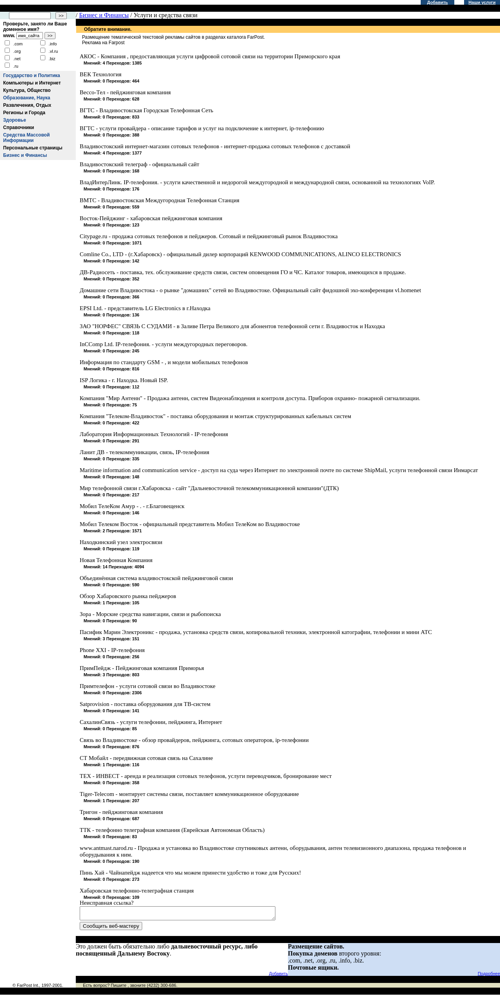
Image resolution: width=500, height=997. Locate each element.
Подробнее (489, 976)
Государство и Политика (31, 75)
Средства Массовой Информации (26, 137)
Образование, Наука (26, 98)
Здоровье (14, 120)
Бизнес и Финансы (25, 155)
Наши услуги (481, 2)
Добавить (437, 2)
